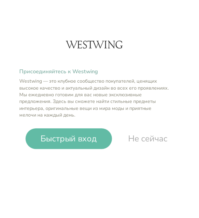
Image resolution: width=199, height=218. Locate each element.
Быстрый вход (68, 138)
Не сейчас (147, 138)
